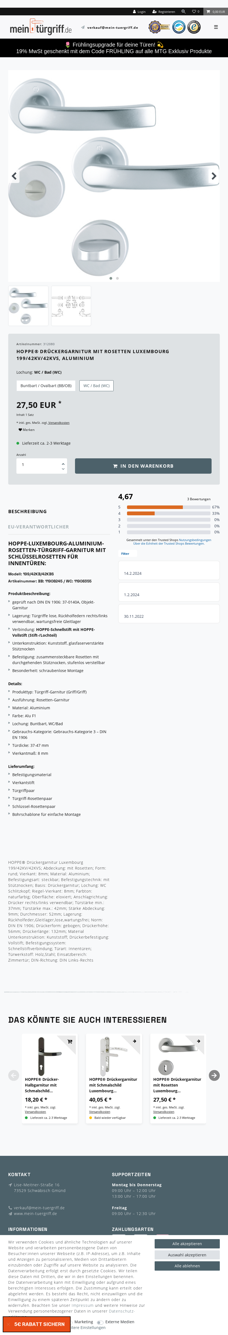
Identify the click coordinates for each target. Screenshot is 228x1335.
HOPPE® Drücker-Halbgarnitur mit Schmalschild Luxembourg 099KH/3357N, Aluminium (49, 1085)
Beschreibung (27, 511)
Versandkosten (59, 423)
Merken (26, 429)
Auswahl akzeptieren (187, 1254)
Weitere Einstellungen (85, 1327)
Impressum (83, 1305)
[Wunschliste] (196, 11)
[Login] (139, 11)
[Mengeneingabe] (23, 464)
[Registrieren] (163, 11)
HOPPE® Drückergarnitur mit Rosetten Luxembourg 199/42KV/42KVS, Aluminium (177, 1085)
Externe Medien (119, 1322)
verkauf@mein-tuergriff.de (112, 27)
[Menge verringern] (63, 470)
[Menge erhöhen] (63, 462)
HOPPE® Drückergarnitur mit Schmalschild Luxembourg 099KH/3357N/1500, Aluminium (113, 1085)
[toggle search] (183, 11)
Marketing (83, 1322)
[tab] (35, 511)
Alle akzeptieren (187, 1243)
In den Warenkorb (143, 466)
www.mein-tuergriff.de (35, 1213)
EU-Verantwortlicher (38, 527)
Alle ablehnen (187, 1265)
